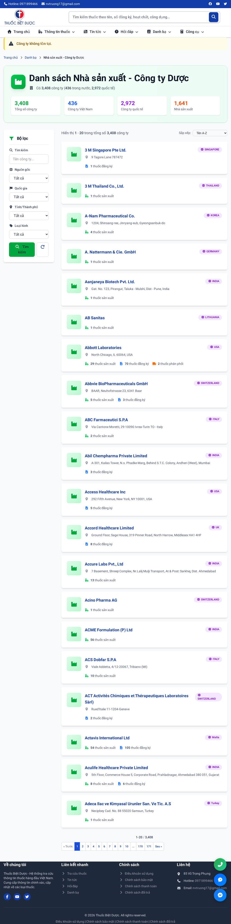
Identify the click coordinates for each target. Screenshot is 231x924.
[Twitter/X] (226, 4)
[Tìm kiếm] (214, 17)
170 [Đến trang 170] (140, 846)
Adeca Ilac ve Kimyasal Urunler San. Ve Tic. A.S (128, 803)
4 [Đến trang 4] (93, 846)
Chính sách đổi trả (134, 892)
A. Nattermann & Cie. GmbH (110, 252)
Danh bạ (159, 32)
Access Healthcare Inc (105, 492)
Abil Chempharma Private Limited (116, 455)
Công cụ (192, 32)
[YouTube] (218, 4)
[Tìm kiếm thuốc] (144, 17)
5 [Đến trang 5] (99, 846)
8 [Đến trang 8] (115, 846)
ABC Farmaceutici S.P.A (106, 419)
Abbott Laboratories (103, 347)
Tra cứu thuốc (74, 873)
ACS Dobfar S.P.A (100, 659)
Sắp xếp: (185, 133)
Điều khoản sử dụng (136, 873)
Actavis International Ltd (107, 738)
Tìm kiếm (18, 150)
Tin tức (94, 32)
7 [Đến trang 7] (110, 846)
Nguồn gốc (19, 169)
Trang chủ (18, 32)
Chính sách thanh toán (138, 886)
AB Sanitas (95, 317)
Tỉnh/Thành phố (23, 207)
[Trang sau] (158, 846)
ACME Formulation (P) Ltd (108, 629)
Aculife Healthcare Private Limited (116, 767)
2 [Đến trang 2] (82, 846)
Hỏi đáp (126, 32)
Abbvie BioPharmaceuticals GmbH (116, 383)
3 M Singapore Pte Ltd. (105, 150)
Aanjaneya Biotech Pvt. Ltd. (110, 281)
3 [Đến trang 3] (88, 846)
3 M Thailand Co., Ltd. (104, 186)
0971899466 (204, 881)
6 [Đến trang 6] (104, 846)
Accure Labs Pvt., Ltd (104, 564)
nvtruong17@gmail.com (210, 888)
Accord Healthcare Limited (109, 528)
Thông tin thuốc (56, 32)
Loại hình (18, 226)
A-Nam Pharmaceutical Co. (110, 216)
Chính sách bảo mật (136, 880)
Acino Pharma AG (101, 600)
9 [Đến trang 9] (120, 846)
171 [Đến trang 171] (149, 846)
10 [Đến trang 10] (126, 846)
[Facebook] (210, 4)
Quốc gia (18, 188)
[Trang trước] (68, 846)
